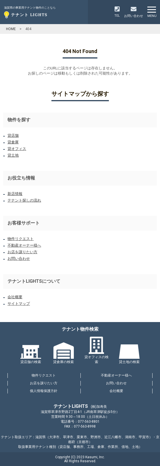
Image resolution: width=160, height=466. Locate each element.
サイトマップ (18, 303)
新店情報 (14, 194)
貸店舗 (13, 135)
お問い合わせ (18, 258)
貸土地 (13, 155)
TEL (117, 11)
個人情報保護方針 (43, 391)
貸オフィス (16, 149)
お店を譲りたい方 (22, 252)
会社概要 (14, 297)
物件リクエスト (20, 239)
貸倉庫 (13, 142)
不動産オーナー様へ (24, 245)
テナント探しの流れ (24, 200)
